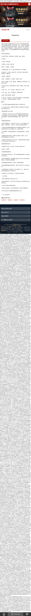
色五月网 (12, 609)
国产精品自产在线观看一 (7, 604)
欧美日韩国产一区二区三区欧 (9, 610)
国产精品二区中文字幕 (22, 598)
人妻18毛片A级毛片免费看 (13, 598)
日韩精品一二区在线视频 (12, 601)
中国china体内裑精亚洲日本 (19, 609)
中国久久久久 (4, 598)
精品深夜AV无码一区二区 (21, 604)
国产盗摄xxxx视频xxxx (12, 599)
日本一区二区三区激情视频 (12, 605)
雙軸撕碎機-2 (5, 194)
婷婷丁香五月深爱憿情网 (11, 596)
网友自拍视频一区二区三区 (22, 596)
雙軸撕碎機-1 (3, 199)
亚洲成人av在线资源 (25, 600)
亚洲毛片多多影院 (7, 611)
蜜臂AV (14, 604)
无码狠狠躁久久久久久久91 (20, 610)
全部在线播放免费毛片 (5, 609)
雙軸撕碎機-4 (22, 199)
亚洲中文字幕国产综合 (21, 599)
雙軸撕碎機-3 (16, 199)
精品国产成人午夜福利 (24, 606)
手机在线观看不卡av (21, 601)
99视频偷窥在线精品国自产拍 (14, 607)
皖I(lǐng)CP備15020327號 (15, 225)
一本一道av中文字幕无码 (9, 602)
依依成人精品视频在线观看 (15, 600)
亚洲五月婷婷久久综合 (5, 600)
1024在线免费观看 (21, 605)
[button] (29, 4)
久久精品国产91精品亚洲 (14, 606)
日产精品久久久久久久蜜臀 (20, 602)
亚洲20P (27, 605)
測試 (13, 173)
